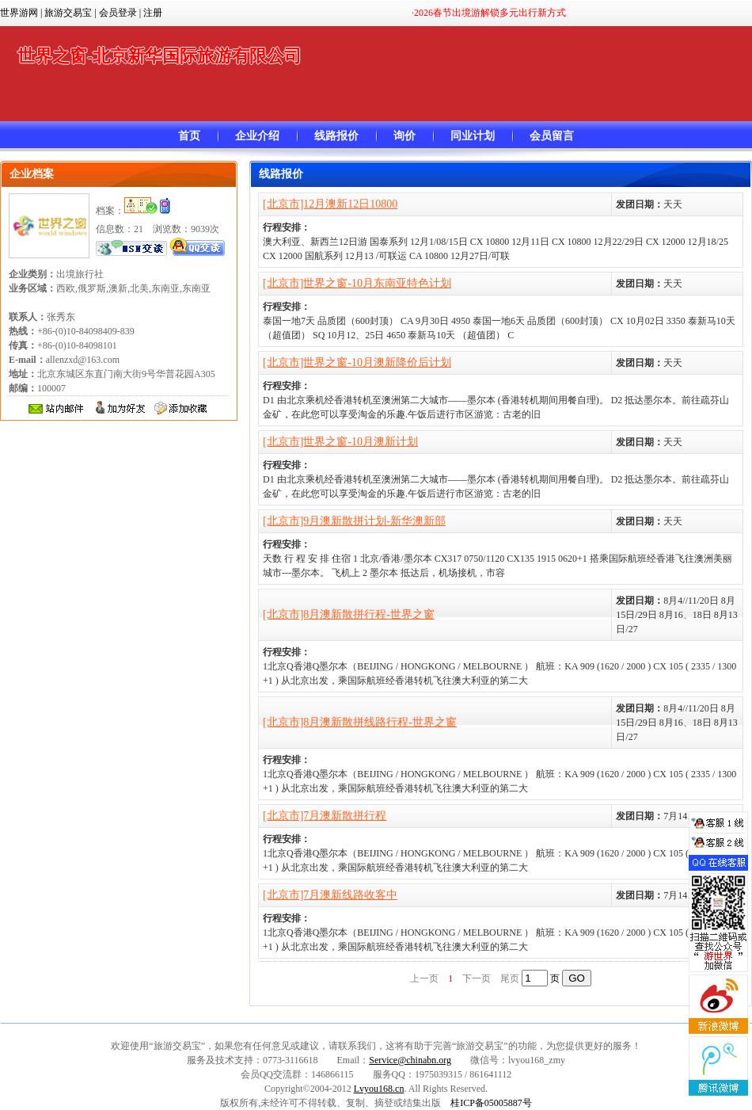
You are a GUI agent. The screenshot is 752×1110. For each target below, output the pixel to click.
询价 (404, 136)
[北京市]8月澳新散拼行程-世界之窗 (349, 614)
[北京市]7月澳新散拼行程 (324, 816)
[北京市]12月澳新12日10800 (330, 204)
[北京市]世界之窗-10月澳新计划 (340, 442)
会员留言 (552, 136)
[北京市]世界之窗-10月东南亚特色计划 (357, 283)
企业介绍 (257, 136)
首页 (189, 136)
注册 (152, 12)
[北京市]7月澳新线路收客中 (330, 895)
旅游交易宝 (68, 12)
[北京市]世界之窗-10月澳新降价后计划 (357, 362)
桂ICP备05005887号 (491, 1102)
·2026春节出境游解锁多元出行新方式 (489, 12)
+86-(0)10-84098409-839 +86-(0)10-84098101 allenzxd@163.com (72, 345)
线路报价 (336, 136)
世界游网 (19, 12)
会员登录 (118, 12)
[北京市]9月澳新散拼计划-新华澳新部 (354, 521)
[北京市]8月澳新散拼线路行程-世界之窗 (360, 722)
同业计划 (472, 136)
